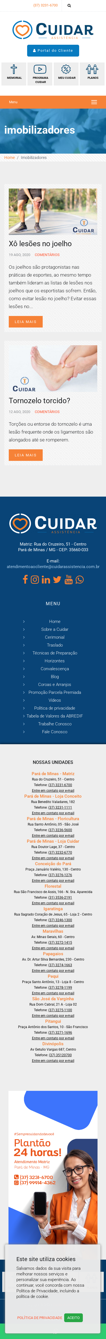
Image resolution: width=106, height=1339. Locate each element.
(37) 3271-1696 (60, 1033)
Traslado (55, 645)
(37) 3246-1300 (60, 920)
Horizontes (55, 660)
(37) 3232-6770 (60, 852)
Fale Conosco (54, 731)
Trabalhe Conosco (55, 723)
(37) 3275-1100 (60, 1010)
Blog (55, 676)
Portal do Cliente (53, 50)
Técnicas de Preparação (55, 653)
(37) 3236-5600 (60, 830)
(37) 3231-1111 (60, 807)
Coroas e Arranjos (54, 684)
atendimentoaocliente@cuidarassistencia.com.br (53, 566)
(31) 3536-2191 (60, 898)
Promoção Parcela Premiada (55, 692)
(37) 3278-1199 (60, 988)
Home (9, 157)
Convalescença (55, 668)
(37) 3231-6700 (45, 5)
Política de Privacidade (39, 1318)
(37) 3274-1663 (60, 965)
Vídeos (55, 700)
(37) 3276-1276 (60, 875)
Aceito (73, 1318)
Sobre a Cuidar (54, 629)
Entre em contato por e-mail (53, 791)
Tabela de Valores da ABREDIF (55, 716)
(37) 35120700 (60, 1055)
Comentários (47, 255)
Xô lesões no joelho (40, 243)
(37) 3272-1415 (60, 943)
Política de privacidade (54, 708)
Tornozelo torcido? (39, 400)
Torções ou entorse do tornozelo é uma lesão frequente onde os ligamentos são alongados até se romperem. (51, 432)
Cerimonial (54, 637)
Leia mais (26, 322)
